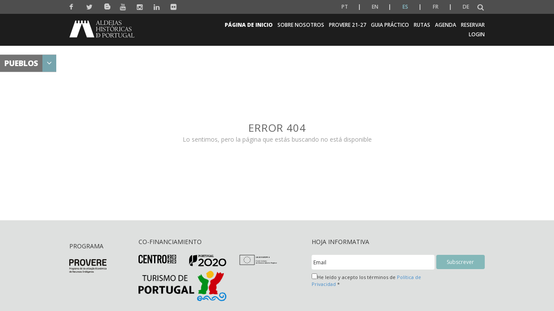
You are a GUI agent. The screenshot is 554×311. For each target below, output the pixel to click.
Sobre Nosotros (300, 25)
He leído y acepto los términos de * (366, 280)
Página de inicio (249, 25)
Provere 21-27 (347, 25)
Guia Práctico (390, 25)
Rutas (422, 25)
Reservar (473, 25)
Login (477, 34)
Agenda (445, 25)
